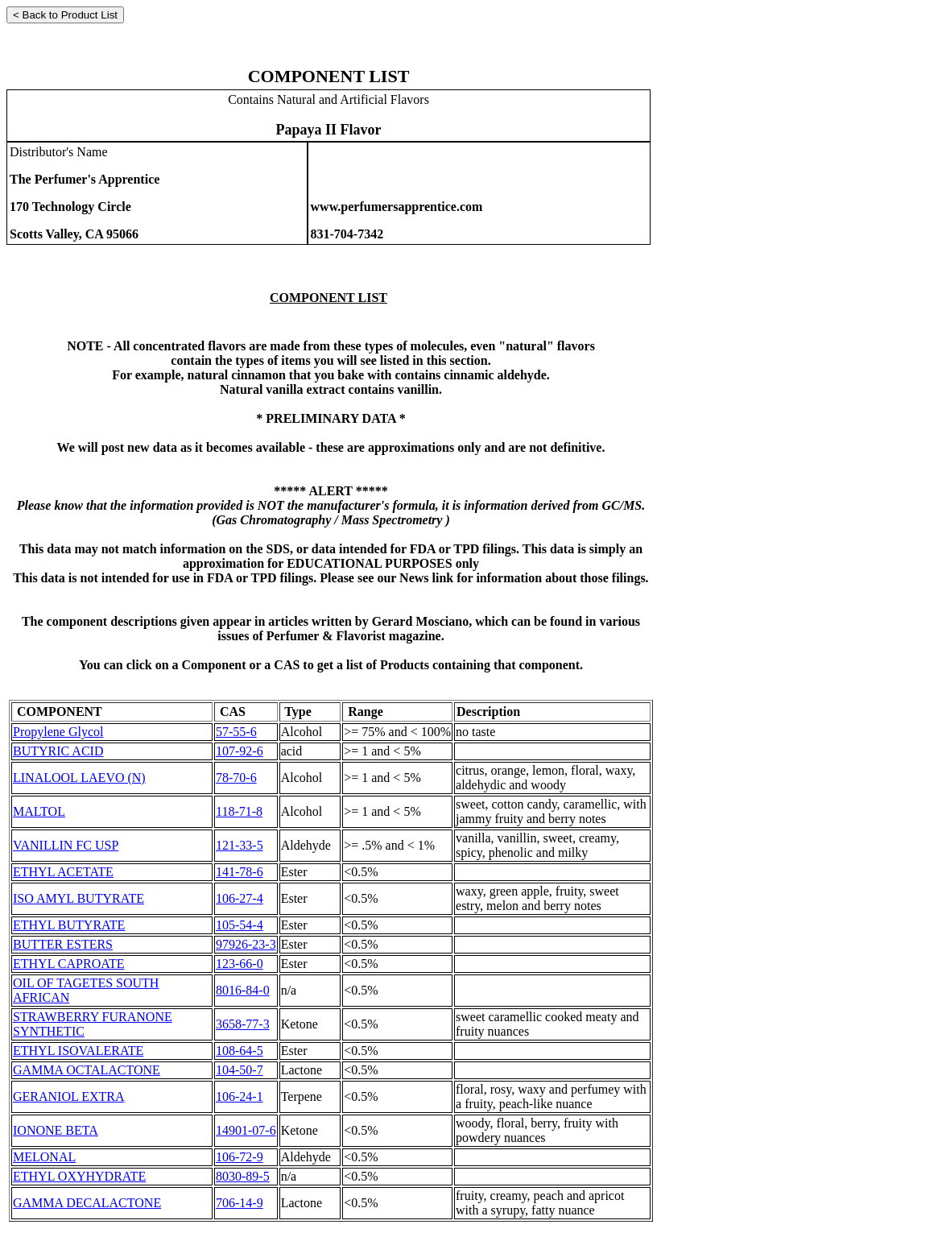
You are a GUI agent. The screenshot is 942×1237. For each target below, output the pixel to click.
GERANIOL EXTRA (69, 1096)
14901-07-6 (246, 1130)
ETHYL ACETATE (63, 872)
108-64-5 (239, 1050)
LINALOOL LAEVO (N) (79, 777)
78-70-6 (236, 777)
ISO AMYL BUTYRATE (78, 898)
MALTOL (39, 811)
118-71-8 (239, 811)
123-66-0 (239, 963)
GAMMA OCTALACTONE (86, 1070)
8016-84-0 (243, 990)
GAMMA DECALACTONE (87, 1203)
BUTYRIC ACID (58, 751)
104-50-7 (239, 1070)
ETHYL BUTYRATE (69, 925)
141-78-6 (239, 872)
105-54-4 (239, 925)
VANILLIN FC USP (65, 845)
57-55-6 (236, 731)
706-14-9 (239, 1203)
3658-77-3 (243, 1024)
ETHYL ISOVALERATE (78, 1050)
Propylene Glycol (58, 731)
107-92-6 (239, 751)
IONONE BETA (55, 1130)
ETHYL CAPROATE (69, 963)
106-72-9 (239, 1157)
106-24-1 (239, 1096)
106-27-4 (239, 898)
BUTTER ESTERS (63, 944)
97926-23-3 (246, 944)
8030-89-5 (243, 1176)
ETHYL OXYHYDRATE (79, 1176)
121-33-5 (239, 845)
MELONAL (44, 1157)
